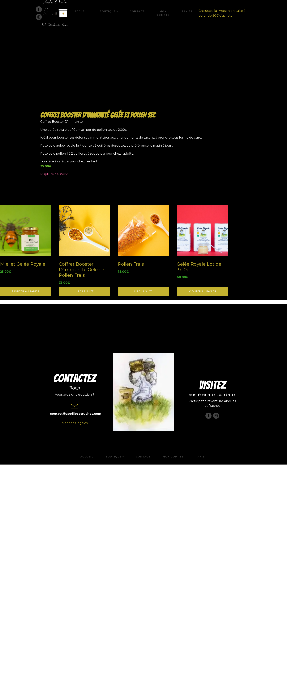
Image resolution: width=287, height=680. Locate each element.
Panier (187, 11)
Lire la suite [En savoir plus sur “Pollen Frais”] (143, 507)
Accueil (81, 11)
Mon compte (163, 13)
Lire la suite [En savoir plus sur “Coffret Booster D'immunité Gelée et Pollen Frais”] (84, 507)
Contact (137, 11)
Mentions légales (75, 657)
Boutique (108, 11)
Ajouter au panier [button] (26, 507)
